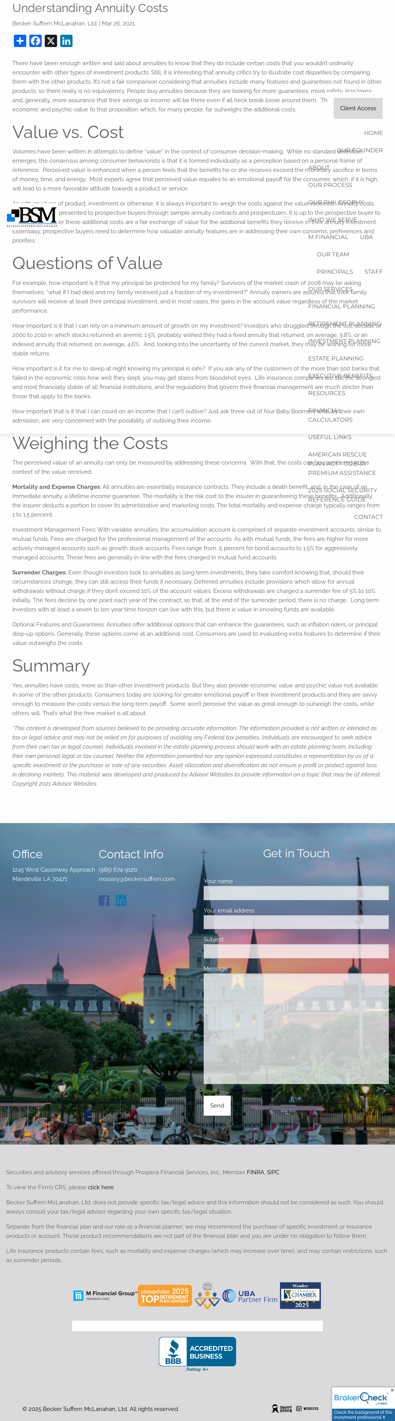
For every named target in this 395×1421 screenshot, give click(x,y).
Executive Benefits (340, 375)
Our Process (330, 185)
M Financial (328, 237)
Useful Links (329, 437)
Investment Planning (344, 341)
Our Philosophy (336, 202)
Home (373, 132)
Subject (241, 939)
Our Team (333, 254)
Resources (326, 393)
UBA (366, 237)
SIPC (273, 1172)
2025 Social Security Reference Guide (342, 495)
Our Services (330, 289)
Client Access (358, 108)
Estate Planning (336, 358)
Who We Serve (332, 219)
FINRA (255, 1172)
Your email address (256, 910)
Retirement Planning (344, 323)
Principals (335, 271)
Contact (368, 516)
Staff (374, 271)
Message (243, 968)
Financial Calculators (330, 415)
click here (101, 1187)
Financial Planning (341, 306)
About (319, 167)
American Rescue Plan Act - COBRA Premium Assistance (342, 463)
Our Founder (360, 150)
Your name (245, 881)
